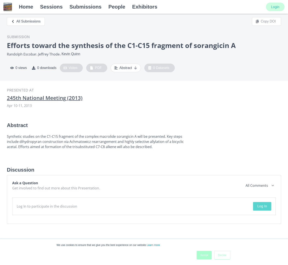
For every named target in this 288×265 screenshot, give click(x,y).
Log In (262, 206)
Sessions (51, 7)
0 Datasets (159, 68)
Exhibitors (144, 7)
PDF (96, 68)
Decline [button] (222, 255)
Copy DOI (266, 21)
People (116, 7)
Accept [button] (204, 255)
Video (70, 68)
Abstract (125, 68)
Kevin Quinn (71, 54)
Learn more (153, 245)
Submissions (85, 7)
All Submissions (26, 21)
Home (26, 7)
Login (275, 7)
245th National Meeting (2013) (45, 97)
